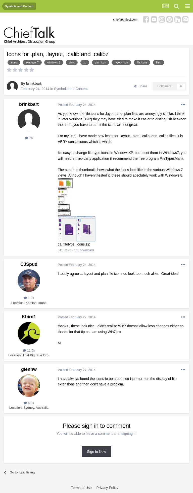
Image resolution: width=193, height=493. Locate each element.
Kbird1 (29, 316)
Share (140, 86)
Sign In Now (96, 452)
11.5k (29, 350)
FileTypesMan (170, 158)
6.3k (29, 403)
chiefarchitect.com (125, 19)
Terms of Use (81, 488)
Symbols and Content (71, 89)
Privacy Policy (107, 488)
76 (29, 138)
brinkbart (33, 83)
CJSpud (28, 264)
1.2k (29, 298)
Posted (76, 105)
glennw (29, 369)
